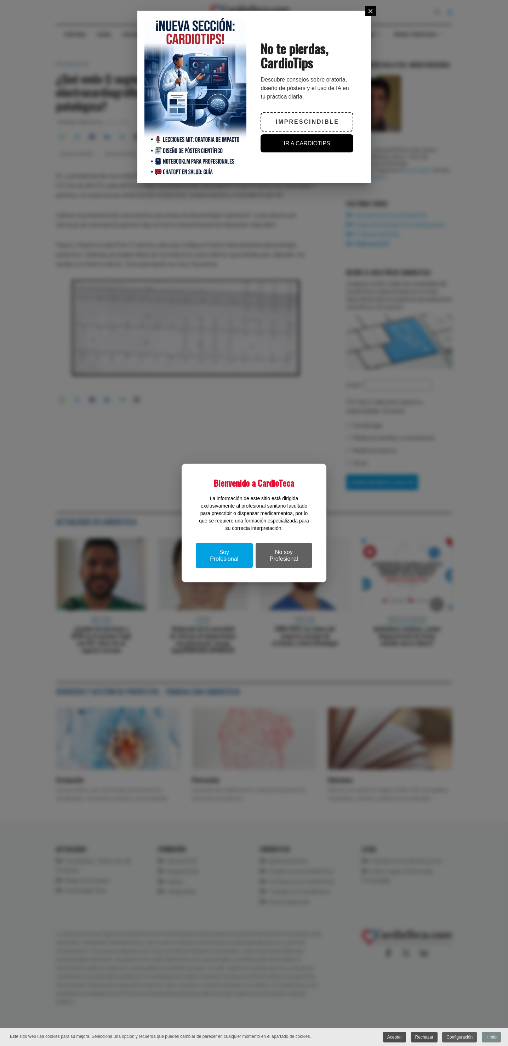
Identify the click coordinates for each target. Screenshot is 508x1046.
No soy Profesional (284, 555)
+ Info (491, 1037)
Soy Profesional (224, 555)
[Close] (370, 11)
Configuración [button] (459, 1037)
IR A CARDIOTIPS (307, 143)
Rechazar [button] (424, 1037)
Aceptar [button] (394, 1037)
